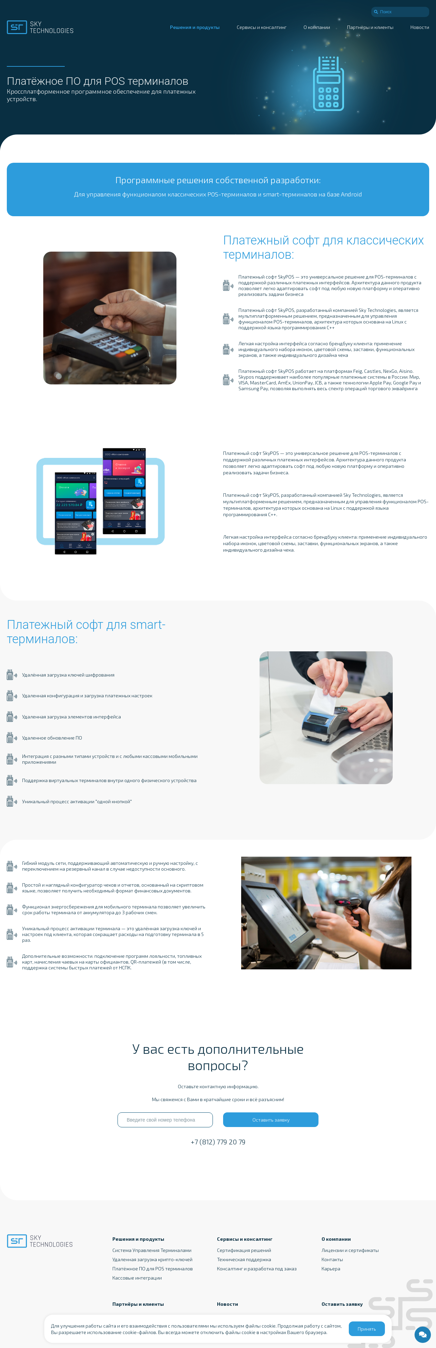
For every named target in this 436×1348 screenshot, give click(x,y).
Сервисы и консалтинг (261, 27)
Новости (419, 27)
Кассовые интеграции (137, 1278)
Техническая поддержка (244, 1259)
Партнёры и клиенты (370, 27)
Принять (367, 1329)
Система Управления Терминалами (151, 1250)
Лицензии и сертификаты (350, 1250)
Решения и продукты (195, 27)
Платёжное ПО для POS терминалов (152, 1268)
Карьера (331, 1268)
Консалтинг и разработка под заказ (257, 1268)
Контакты (332, 1259)
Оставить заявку (271, 1120)
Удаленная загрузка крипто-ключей (152, 1259)
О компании (316, 27)
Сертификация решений (244, 1250)
